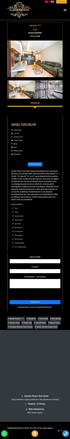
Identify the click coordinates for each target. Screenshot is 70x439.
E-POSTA (35, 267)
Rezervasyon (61, 2)
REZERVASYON (35, 164)
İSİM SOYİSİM (35, 257)
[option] (35, 59)
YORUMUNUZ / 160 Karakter (35, 277)
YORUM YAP (35, 302)
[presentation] (35, 294)
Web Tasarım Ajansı (35, 413)
